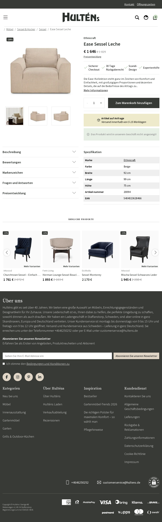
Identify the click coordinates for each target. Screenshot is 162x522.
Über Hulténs (51, 396)
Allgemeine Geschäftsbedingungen (139, 406)
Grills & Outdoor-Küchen (18, 436)
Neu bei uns (10, 396)
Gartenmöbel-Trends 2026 (100, 404)
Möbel (9, 29)
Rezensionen (51, 420)
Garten (7, 428)
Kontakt (129, 4)
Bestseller (90, 396)
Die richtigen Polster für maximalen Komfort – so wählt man (99, 417)
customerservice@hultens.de (119, 331)
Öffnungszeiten (146, 4)
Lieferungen (132, 417)
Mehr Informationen (96, 90)
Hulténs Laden (52, 404)
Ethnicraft (90, 38)
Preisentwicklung (92, 56)
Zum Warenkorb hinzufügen (133, 103)
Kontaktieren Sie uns (137, 396)
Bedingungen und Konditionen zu (48, 364)
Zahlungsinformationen (139, 438)
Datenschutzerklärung (138, 446)
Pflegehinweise (93, 430)
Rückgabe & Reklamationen (134, 427)
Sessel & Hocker (26, 29)
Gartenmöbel (11, 420)
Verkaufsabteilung (54, 412)
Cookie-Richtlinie (135, 454)
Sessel (42, 29)
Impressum (131, 462)
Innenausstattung (14, 412)
